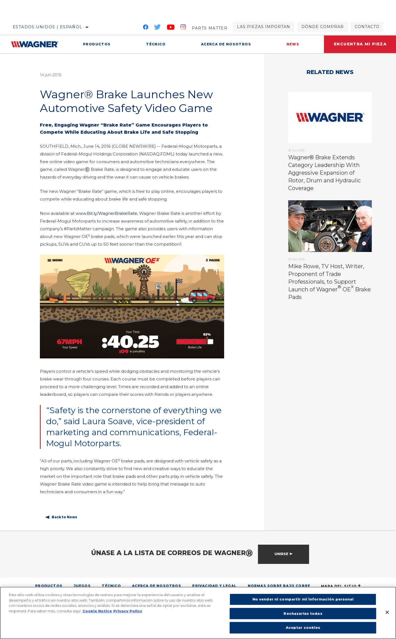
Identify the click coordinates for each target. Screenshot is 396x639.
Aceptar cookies (303, 627)
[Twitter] (157, 28)
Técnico (155, 44)
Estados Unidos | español (47, 26)
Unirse (281, 554)
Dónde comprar (322, 26)
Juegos (82, 586)
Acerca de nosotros (225, 44)
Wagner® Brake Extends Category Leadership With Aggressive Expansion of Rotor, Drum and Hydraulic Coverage (324, 172)
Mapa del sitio (341, 586)
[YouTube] (171, 28)
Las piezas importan (263, 26)
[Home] (38, 44)
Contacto (367, 26)
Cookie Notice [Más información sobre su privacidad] (97, 611)
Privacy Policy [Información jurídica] (127, 611)
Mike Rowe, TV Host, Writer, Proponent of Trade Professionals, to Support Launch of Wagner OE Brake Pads (329, 281)
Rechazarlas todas (303, 613)
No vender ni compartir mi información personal (303, 599)
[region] (198, 613)
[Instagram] (183, 28)
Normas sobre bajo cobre (279, 586)
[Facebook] (145, 28)
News (290, 44)
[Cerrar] (387, 612)
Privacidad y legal (214, 586)
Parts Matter (209, 28)
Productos (97, 44)
